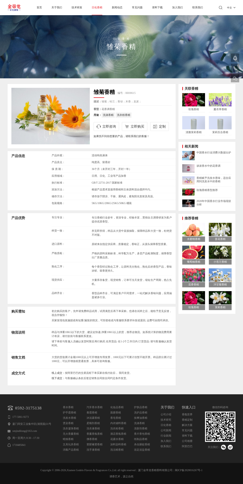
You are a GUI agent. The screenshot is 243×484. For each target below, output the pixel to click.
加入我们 (177, 7)
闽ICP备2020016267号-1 (188, 470)
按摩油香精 (140, 417)
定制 (162, 126)
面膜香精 (115, 412)
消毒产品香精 (71, 449)
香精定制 (187, 419)
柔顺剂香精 (93, 423)
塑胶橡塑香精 (95, 444)
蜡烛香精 (68, 439)
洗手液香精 (93, 449)
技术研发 (77, 7)
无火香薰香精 (71, 433)
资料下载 (157, 7)
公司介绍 (166, 414)
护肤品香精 (140, 407)
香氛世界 (187, 414)
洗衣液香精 (93, 428)
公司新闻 (166, 430)
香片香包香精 (142, 433)
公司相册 (187, 441)
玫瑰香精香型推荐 (207, 190)
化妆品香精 (117, 407)
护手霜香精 (69, 412)
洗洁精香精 (117, 449)
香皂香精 (115, 417)
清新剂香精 (140, 428)
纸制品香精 (140, 439)
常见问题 (137, 7)
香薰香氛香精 (95, 433)
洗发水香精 (69, 417)
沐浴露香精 (93, 417)
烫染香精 (68, 423)
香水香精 (68, 407)
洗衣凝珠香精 (71, 428)
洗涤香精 (108, 115)
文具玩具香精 (71, 444)
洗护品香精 (140, 412)
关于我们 (56, 7)
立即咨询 (109, 126)
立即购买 (137, 126)
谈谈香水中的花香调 (208, 165)
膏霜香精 (92, 412)
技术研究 (166, 419)
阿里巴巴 (187, 446)
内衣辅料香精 (118, 423)
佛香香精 (92, 439)
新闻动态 (117, 7)
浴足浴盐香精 (142, 449)
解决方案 (187, 425)
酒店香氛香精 (118, 433)
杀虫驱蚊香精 (142, 444)
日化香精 (97, 7)
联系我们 (197, 7)
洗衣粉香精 (123, 115)
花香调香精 (108, 109)
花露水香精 (117, 439)
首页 (39, 7)
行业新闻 (166, 435)
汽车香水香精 (95, 407)
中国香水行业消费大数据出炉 (213, 152)
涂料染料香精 (118, 444)
